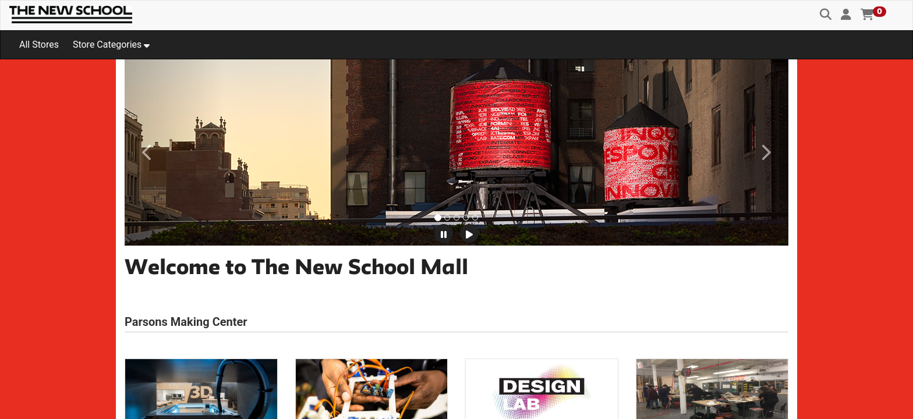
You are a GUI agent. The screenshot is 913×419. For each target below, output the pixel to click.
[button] (846, 14)
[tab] (437, 217)
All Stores (39, 44)
